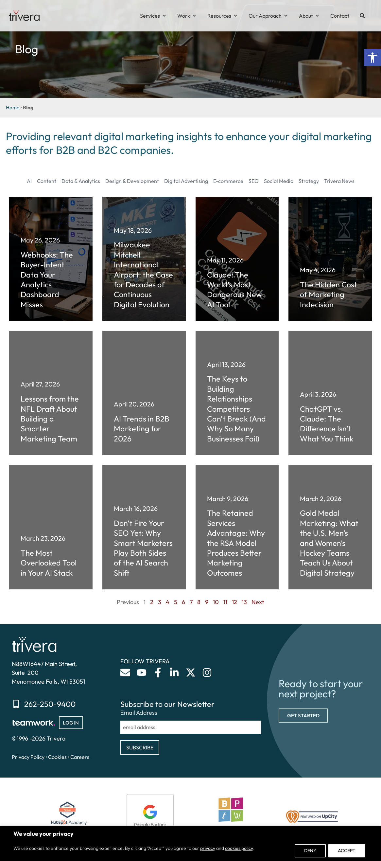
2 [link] (151, 602)
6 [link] (183, 602)
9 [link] (206, 602)
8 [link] (198, 602)
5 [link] (175, 602)
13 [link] (244, 602)
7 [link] (191, 602)
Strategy (309, 181)
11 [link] (225, 602)
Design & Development (132, 181)
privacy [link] (207, 848)
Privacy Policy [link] (28, 757)
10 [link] (216, 602)
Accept (346, 850)
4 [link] (167, 602)
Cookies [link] (57, 757)
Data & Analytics (80, 181)
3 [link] (159, 602)
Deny (310, 850)
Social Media (278, 181)
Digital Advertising (186, 181)
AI (29, 181)
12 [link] (234, 602)
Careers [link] (79, 757)
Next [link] (257, 602)
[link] (372, 57)
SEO (254, 181)
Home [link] (12, 107)
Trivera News (339, 181)
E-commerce (228, 181)
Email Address (138, 713)
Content (46, 181)
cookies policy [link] (239, 848)
